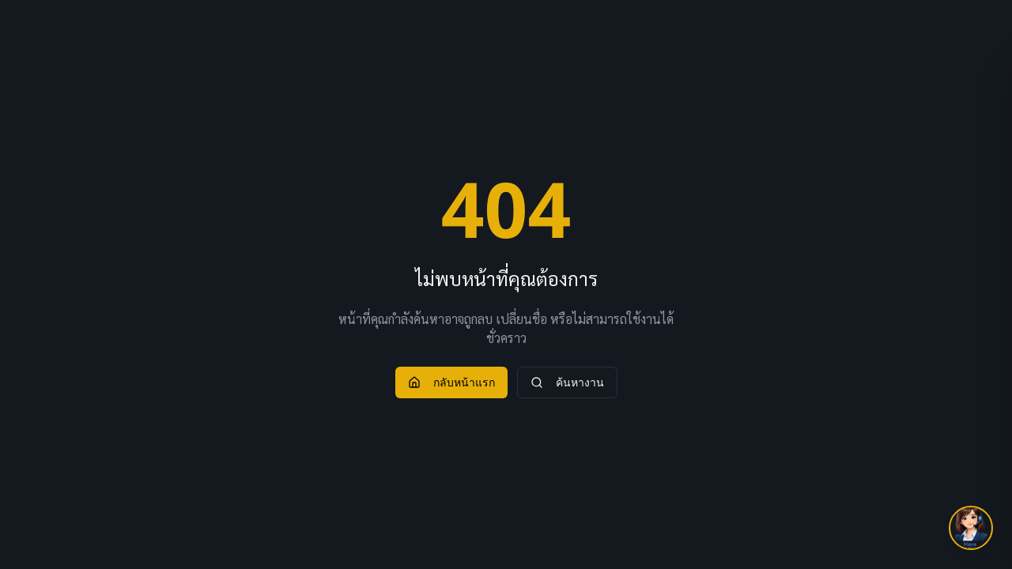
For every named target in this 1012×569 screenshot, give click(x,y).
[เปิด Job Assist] (971, 528)
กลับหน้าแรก (451, 382)
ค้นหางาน (567, 382)
